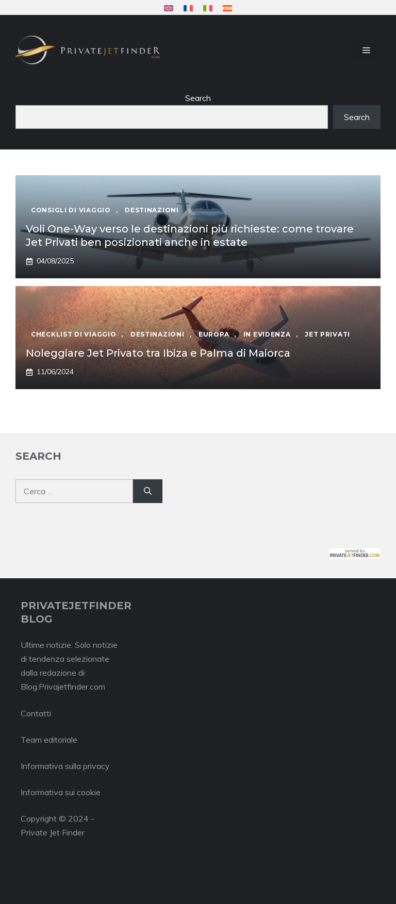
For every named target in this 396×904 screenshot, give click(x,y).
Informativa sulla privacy (65, 766)
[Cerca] (147, 491)
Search (198, 98)
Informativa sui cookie (61, 792)
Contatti (36, 713)
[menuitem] (168, 8)
